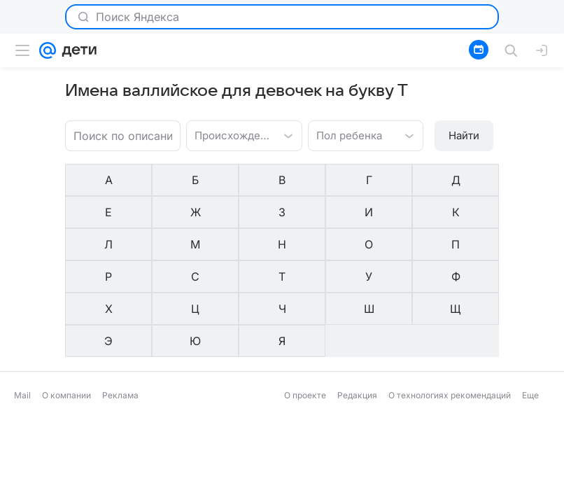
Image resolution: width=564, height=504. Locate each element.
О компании (66, 297)
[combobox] (230, 134)
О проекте (305, 297)
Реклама (120, 297)
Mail (22, 297)
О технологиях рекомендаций (449, 297)
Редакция (357, 297)
